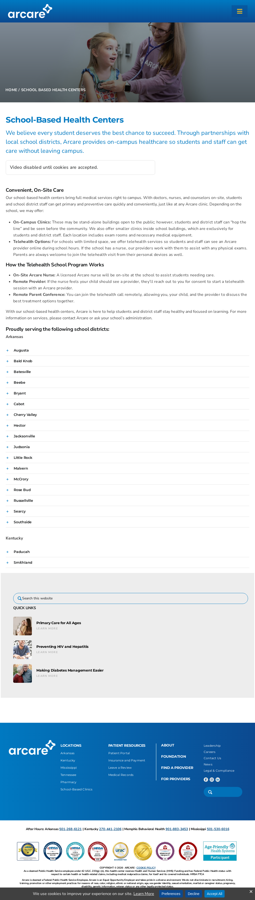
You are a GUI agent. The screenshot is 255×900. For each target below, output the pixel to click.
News (208, 764)
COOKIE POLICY (145, 868)
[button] (127, 350)
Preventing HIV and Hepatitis (62, 646)
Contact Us (212, 758)
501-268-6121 (70, 829)
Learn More (47, 628)
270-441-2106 (110, 829)
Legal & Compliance (219, 770)
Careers (210, 752)
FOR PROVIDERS (175, 779)
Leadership (212, 745)
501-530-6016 (218, 829)
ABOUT (167, 745)
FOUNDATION (173, 756)
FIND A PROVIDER (177, 767)
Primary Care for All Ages (58, 623)
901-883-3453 (177, 829)
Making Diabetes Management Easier (70, 670)
